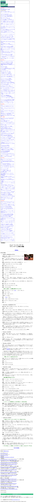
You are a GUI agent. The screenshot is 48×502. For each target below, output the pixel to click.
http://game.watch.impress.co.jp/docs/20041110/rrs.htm (8, 480)
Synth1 (15, 290)
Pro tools (8, 348)
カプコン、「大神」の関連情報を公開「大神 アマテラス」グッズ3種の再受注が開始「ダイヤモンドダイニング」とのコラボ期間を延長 (6, 96)
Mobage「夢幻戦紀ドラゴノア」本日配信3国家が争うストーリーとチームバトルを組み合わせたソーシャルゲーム (7, 44)
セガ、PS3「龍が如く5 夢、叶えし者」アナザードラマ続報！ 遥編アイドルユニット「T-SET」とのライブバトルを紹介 (7, 121)
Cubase (6, 297)
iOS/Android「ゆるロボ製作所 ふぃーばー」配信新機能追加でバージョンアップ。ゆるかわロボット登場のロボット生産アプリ (8, 177)
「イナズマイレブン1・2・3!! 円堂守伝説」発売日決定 (7, 136)
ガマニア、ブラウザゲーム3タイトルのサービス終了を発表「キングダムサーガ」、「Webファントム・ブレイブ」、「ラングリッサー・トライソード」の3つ (8, 140)
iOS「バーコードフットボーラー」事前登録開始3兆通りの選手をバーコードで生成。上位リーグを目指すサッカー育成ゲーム (7, 180)
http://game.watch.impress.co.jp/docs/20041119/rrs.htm (8, 475)
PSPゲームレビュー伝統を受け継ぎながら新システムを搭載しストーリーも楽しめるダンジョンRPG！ (5, 9)
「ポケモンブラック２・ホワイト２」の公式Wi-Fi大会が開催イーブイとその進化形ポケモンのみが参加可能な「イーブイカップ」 (8, 39)
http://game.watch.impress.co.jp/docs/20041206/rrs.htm (8, 472)
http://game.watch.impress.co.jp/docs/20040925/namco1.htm (9, 486)
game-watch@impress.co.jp (16, 499)
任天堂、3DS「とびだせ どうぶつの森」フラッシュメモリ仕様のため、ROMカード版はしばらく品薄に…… (7, 12)
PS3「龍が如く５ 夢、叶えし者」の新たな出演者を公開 (7, 225)
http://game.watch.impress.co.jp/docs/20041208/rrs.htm (8, 467)
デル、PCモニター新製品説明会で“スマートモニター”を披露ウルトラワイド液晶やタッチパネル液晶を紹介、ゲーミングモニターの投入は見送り (8, 69)
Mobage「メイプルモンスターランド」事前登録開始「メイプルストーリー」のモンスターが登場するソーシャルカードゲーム (8, 231)
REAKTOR (8, 349)
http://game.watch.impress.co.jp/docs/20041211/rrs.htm (8, 464)
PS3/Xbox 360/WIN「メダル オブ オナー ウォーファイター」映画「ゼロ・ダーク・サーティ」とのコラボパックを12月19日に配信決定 (8, 42)
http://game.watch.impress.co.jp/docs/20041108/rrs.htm (8, 483)
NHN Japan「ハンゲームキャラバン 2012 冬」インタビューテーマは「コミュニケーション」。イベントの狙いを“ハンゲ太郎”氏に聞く (7, 111)
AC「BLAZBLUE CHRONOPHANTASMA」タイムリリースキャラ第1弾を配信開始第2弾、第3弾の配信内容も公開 (6, 151)
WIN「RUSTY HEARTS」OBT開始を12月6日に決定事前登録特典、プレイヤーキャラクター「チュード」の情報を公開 (8, 115)
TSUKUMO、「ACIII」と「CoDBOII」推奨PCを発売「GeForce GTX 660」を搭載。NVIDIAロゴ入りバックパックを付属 (7, 209)
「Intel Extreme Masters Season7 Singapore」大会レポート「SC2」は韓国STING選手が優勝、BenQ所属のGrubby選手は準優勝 (7, 162)
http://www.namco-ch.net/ (4, 455)
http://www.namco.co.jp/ (4, 453)
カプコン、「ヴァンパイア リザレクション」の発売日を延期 (7, 191)
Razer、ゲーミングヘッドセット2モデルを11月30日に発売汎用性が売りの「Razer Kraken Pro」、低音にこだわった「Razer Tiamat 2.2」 (7, 119)
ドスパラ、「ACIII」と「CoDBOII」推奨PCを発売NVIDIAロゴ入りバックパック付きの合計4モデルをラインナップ (8, 77)
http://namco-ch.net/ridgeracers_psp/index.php (7, 457)
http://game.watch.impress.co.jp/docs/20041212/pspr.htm (8, 462)
